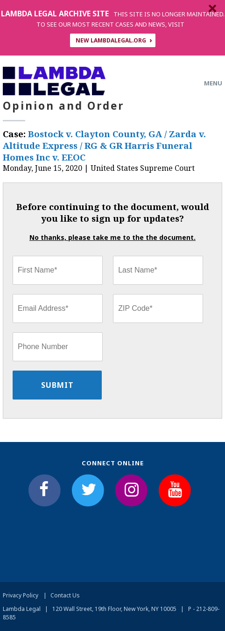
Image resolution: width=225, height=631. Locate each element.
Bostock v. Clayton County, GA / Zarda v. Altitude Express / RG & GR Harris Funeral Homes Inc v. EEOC (104, 145)
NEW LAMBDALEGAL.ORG (111, 40)
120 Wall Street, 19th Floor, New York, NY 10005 (114, 609)
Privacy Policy (20, 595)
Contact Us (65, 595)
